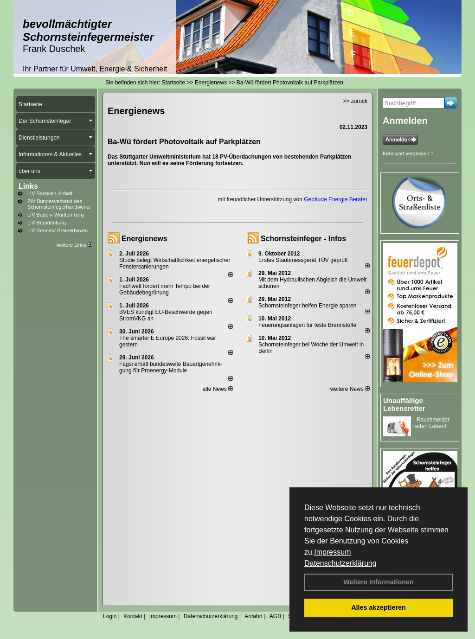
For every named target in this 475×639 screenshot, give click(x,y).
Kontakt (132, 616)
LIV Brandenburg (46, 222)
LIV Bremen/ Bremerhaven (57, 230)
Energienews (144, 239)
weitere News (350, 389)
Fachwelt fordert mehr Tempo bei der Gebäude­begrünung (164, 289)
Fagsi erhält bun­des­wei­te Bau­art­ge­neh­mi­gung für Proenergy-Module (170, 367)
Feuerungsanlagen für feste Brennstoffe (307, 325)
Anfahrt (253, 616)
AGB (275, 616)
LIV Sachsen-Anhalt (49, 193)
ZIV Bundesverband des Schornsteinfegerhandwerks (58, 204)
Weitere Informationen (378, 582)
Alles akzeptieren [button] (378, 607)
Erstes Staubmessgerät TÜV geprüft (303, 260)
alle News (218, 389)
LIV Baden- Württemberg (55, 214)
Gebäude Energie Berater (335, 199)
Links (28, 186)
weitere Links (74, 245)
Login (109, 616)
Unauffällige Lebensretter (404, 404)
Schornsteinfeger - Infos (303, 239)
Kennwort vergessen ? (408, 153)
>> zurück (355, 101)
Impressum (332, 552)
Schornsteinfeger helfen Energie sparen (307, 305)
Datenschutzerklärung (340, 563)
